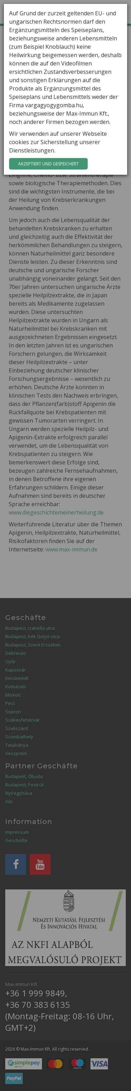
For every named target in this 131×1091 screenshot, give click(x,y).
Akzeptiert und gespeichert (48, 164)
